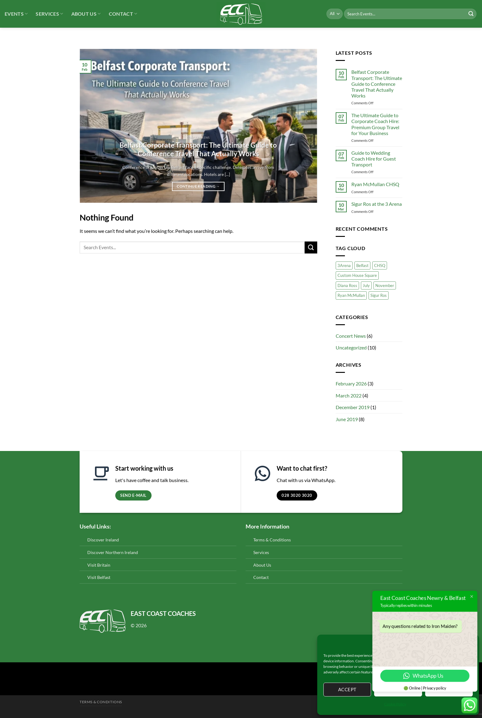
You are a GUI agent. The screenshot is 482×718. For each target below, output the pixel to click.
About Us (86, 14)
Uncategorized (351, 347)
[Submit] (471, 14)
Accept (347, 689)
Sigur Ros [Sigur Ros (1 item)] (378, 295)
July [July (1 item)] (366, 285)
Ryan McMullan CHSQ (375, 184)
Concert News (351, 336)
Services (49, 14)
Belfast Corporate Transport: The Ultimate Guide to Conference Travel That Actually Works (198, 149)
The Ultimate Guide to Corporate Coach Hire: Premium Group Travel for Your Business (375, 124)
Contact (123, 14)
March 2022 (349, 395)
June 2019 (347, 419)
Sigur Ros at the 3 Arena (376, 204)
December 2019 (352, 407)
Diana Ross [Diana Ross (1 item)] (347, 285)
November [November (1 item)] (384, 285)
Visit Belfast (98, 577)
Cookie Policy (395, 704)
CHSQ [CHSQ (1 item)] (379, 265)
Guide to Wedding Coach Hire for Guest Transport (373, 158)
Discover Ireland (103, 539)
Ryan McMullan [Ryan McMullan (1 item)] (351, 295)
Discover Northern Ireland (112, 552)
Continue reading (198, 186)
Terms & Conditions (272, 539)
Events (16, 14)
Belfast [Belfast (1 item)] (362, 265)
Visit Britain (98, 565)
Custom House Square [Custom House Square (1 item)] (357, 275)
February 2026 (351, 383)
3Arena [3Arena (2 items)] (344, 265)
